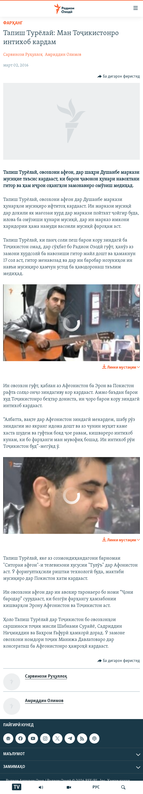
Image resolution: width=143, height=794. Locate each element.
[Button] (119, 76)
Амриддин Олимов (63, 55)
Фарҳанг (13, 23)
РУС (96, 787)
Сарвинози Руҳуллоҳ (23, 55)
